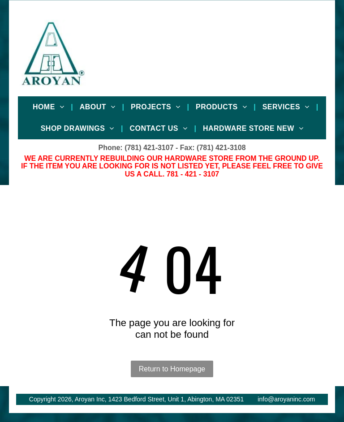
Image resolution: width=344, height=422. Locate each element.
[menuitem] (49, 107)
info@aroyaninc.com (286, 399)
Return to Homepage (172, 369)
